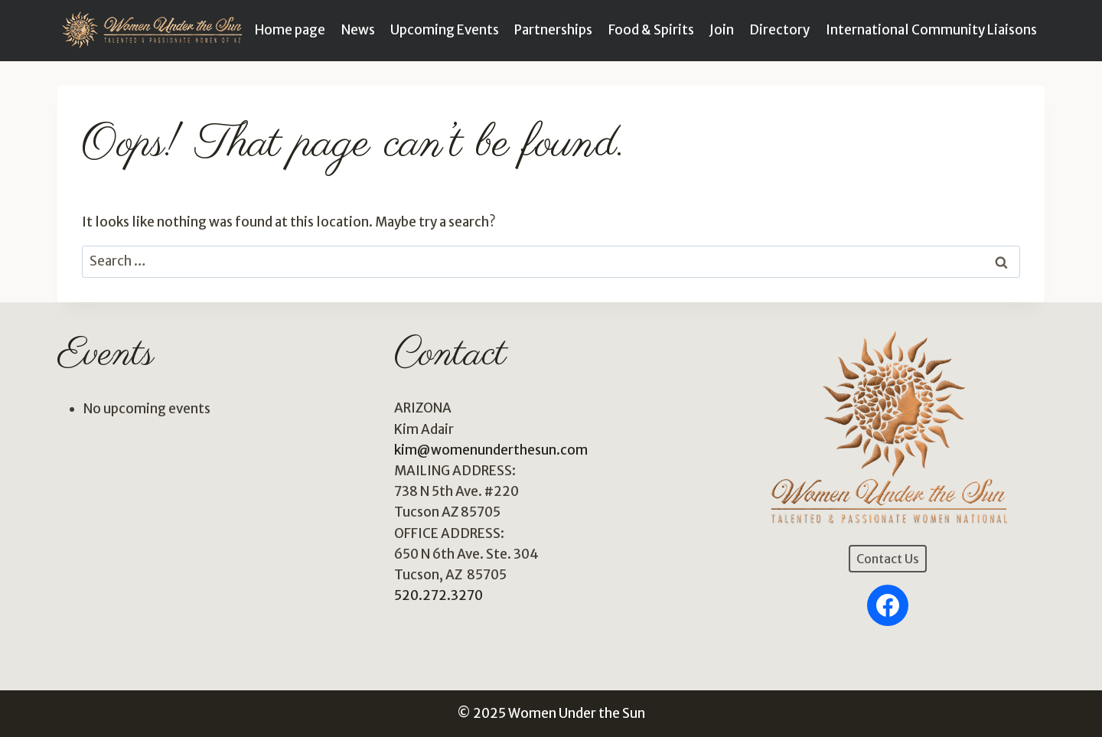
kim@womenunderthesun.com (491, 450)
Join (721, 29)
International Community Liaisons (931, 29)
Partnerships (553, 29)
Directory (779, 29)
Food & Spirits (651, 29)
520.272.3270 (438, 595)
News (358, 29)
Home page (290, 29)
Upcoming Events (444, 29)
